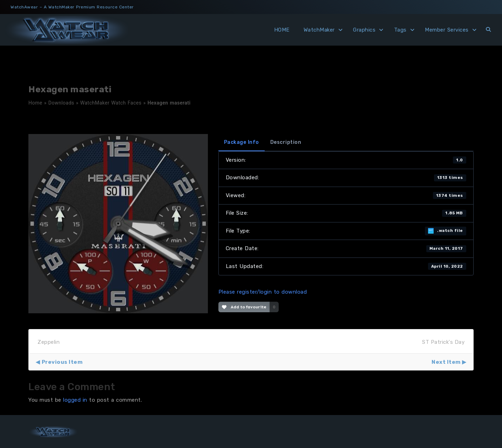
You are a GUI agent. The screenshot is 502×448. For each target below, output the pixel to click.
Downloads (61, 103)
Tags (400, 30)
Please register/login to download (262, 292)
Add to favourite (244, 307)
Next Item (446, 362)
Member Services (447, 30)
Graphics (364, 30)
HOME (282, 30)
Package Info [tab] (241, 142)
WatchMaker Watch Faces (111, 103)
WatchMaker (319, 30)
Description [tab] (285, 142)
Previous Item (62, 362)
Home (35, 103)
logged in (75, 400)
